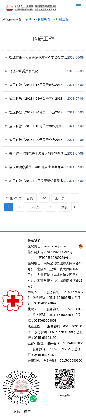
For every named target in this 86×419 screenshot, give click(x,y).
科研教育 (44, 19)
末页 (64, 207)
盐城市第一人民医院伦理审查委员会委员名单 (41, 57)
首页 (29, 19)
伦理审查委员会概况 (23, 71)
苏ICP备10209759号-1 (55, 257)
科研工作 (62, 19)
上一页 (60, 198)
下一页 (34, 207)
